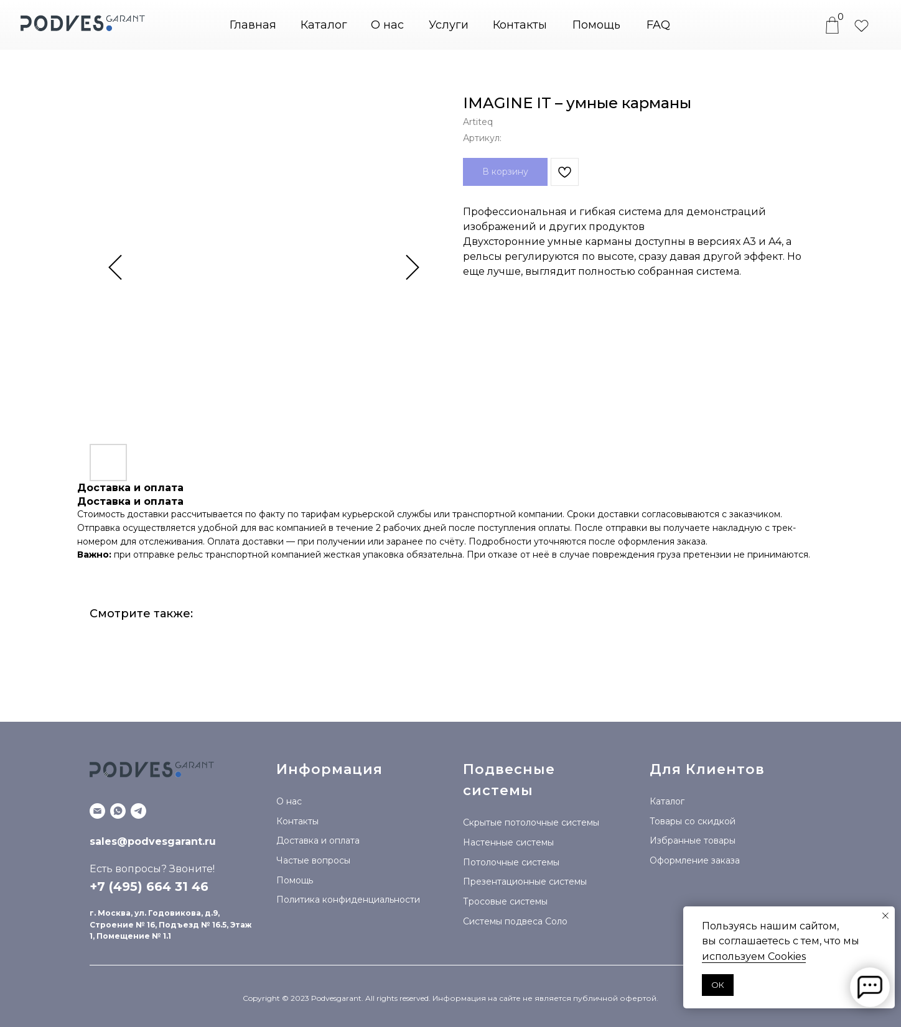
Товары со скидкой (692, 821)
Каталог (667, 801)
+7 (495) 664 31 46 (149, 886)
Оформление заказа (695, 860)
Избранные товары (692, 840)
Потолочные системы (511, 862)
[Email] (97, 811)
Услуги (449, 25)
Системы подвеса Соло (515, 921)
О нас (387, 25)
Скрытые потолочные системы (531, 822)
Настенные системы (508, 842)
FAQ (658, 25)
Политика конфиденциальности (348, 899)
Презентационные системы (525, 881)
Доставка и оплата (318, 840)
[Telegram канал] (138, 811)
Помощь (596, 25)
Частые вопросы (313, 860)
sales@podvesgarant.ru (153, 841)
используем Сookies (754, 956)
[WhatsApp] (118, 811)
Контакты (520, 25)
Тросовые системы (505, 901)
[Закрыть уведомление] (885, 916)
